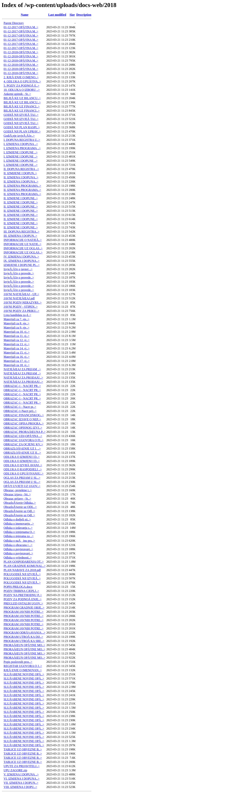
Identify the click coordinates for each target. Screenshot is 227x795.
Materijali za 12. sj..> (17, 340)
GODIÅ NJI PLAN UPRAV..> (22, 131)
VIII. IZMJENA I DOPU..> (20, 787)
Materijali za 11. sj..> (16, 335)
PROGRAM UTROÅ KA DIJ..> (23, 636)
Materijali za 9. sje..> (16, 327)
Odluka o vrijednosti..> (18, 557)
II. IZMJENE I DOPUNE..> (21, 198)
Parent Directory (14, 23)
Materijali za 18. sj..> (17, 365)
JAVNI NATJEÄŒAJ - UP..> (21, 294)
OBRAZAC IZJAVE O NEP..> (22, 419)
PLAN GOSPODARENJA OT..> (24, 561)
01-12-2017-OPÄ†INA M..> (21, 27)
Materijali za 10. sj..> (17, 331)
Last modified (57, 14)
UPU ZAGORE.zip (15, 770)
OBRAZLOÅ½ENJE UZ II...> (22, 452)
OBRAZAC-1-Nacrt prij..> (20, 411)
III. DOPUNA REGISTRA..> (21, 231)
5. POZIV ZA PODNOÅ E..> (21, 85)
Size (72, 14)
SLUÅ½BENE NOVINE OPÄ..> (24, 674)
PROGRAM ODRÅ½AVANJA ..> (24, 632)
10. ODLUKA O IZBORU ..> (22, 89)
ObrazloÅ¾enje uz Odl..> (19, 511)
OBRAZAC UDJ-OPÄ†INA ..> (23, 436)
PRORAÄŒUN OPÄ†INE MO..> (24, 645)
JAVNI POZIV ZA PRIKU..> (21, 310)
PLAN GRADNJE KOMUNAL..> (24, 565)
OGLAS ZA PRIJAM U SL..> (22, 477)
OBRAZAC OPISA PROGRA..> (24, 423)
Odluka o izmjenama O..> (19, 532)
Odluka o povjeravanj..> (18, 549)
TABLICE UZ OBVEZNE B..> (23, 749)
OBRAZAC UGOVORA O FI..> (23, 440)
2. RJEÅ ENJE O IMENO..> (21, 77)
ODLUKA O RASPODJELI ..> (23, 469)
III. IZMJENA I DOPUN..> (20, 235)
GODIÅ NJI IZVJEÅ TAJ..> (21, 114)
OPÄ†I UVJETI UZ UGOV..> (22, 486)
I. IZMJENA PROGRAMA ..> (22, 148)
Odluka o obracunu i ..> (18, 545)
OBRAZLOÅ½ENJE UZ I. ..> (22, 448)
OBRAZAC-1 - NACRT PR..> (22, 386)
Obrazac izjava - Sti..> (17, 494)
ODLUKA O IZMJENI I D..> (22, 456)
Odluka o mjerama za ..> (19, 536)
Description (83, 14)
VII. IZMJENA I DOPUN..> (21, 782)
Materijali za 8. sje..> (16, 323)
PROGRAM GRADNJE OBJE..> (24, 607)
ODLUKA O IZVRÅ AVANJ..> (23, 465)
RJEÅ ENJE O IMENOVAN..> (23, 670)
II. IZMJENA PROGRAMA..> (22, 185)
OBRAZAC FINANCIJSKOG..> (24, 415)
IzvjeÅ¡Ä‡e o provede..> (19, 273)
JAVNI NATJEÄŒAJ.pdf (19, 298)
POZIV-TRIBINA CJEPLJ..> (21, 591)
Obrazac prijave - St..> (17, 498)
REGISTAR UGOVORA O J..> (23, 666)
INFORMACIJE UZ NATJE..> (22, 244)
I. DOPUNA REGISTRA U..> (22, 139)
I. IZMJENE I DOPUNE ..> (21, 152)
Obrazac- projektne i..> (18, 490)
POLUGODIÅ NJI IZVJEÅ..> (22, 574)
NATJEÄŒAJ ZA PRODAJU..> (23, 377)
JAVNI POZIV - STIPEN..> (21, 306)
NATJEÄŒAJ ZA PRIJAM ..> (22, 369)
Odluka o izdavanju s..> (18, 527)
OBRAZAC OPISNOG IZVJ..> (23, 427)
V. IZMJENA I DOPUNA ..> (21, 774)
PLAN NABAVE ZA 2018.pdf (22, 570)
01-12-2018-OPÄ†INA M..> (21, 52)
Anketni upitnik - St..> (17, 94)
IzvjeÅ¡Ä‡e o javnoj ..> (18, 269)
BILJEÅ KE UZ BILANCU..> (22, 98)
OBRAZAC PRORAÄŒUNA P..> (25, 431)
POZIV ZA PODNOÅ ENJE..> (22, 599)
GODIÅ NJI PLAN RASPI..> (22, 127)
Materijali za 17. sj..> (17, 361)
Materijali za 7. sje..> (16, 319)
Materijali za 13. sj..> (17, 344)
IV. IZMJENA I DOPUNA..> (21, 256)
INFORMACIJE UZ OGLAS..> (23, 248)
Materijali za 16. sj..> (17, 356)
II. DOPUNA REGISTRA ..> (21, 169)
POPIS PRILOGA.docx (18, 586)
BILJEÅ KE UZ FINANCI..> (22, 106)
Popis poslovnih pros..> (18, 661)
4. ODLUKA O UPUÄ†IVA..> (22, 81)
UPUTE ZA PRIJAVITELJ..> (22, 766)
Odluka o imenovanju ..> (19, 523)
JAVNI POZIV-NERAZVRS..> (23, 302)
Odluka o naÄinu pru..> (19, 540)
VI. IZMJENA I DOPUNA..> (21, 778)
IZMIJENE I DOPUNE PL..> (22, 265)
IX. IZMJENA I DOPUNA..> (21, 260)
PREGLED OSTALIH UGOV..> (23, 603)
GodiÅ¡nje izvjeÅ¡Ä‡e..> (19, 135)
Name (24, 14)
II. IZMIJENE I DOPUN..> (20, 173)
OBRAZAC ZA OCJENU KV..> (23, 444)
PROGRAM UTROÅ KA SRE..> (24, 641)
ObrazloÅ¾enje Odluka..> (20, 502)
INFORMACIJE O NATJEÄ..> (23, 240)
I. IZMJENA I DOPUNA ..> (21, 144)
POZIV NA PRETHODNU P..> (23, 595)
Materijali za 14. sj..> (17, 348)
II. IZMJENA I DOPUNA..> (21, 177)
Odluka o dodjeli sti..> (17, 519)
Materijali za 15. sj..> (17, 352)
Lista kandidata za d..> (17, 315)
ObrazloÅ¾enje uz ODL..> (20, 507)
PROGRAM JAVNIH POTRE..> (24, 611)
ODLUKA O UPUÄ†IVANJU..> (24, 473)
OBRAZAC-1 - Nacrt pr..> (20, 406)
